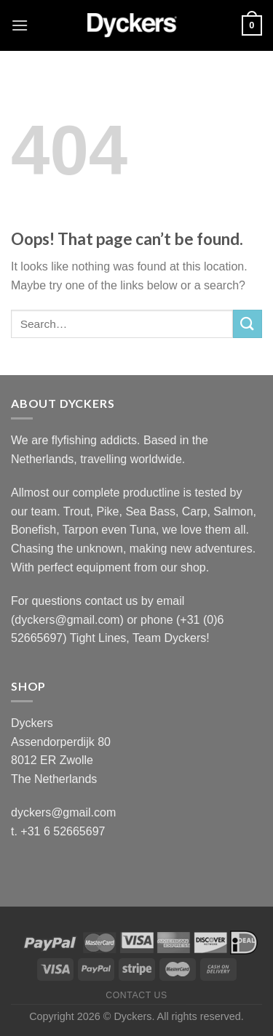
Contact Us (136, 995)
